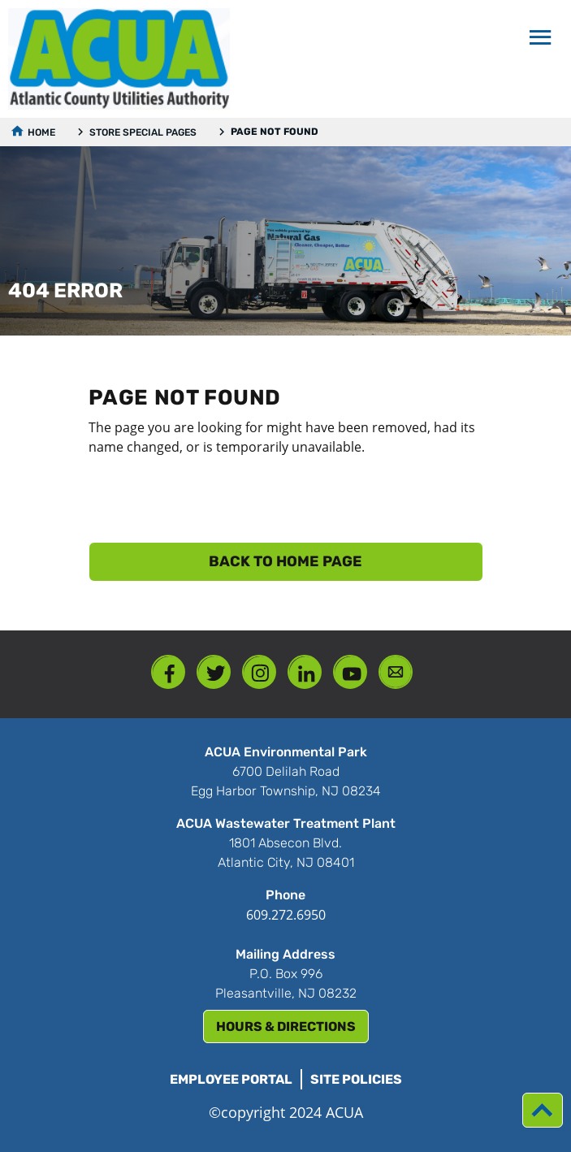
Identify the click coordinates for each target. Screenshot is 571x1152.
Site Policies (356, 1079)
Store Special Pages (143, 132)
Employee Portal (231, 1079)
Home (41, 132)
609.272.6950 (286, 915)
